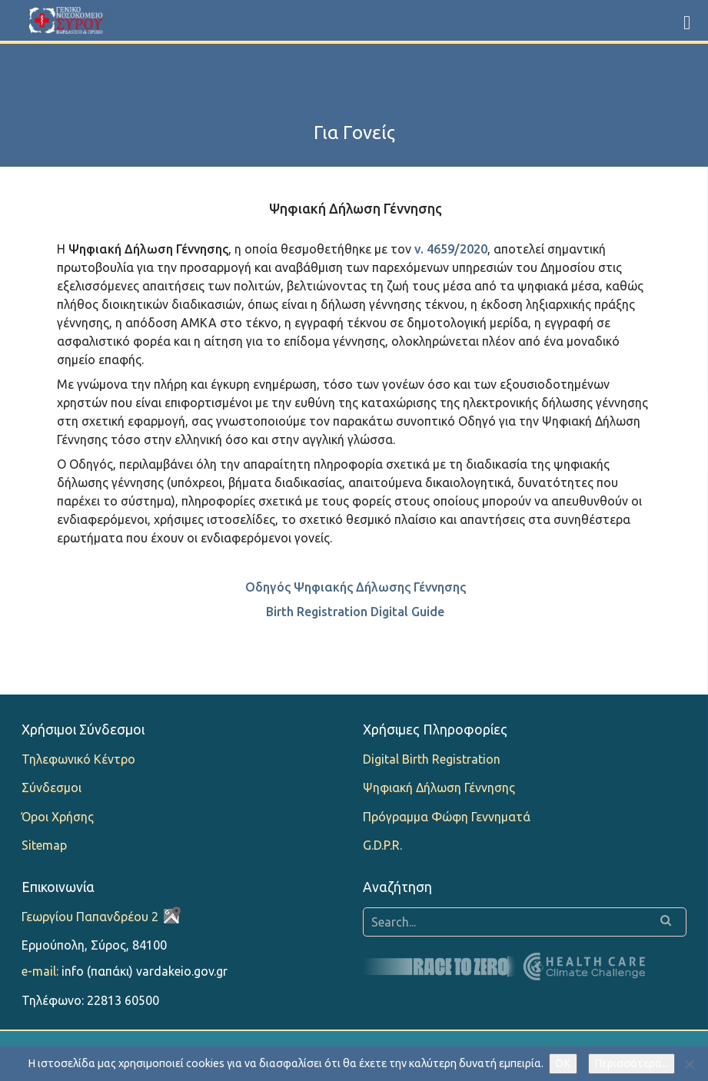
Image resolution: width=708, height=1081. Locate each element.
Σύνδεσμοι (51, 787)
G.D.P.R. (382, 845)
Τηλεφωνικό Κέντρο (78, 759)
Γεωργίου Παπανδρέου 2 (90, 916)
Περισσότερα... (631, 1063)
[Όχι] (688, 1064)
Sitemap (44, 845)
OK (563, 1063)
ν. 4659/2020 (450, 249)
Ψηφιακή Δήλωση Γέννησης (439, 787)
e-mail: (40, 971)
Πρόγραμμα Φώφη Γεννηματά (446, 817)
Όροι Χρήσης (58, 817)
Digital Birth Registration (431, 759)
